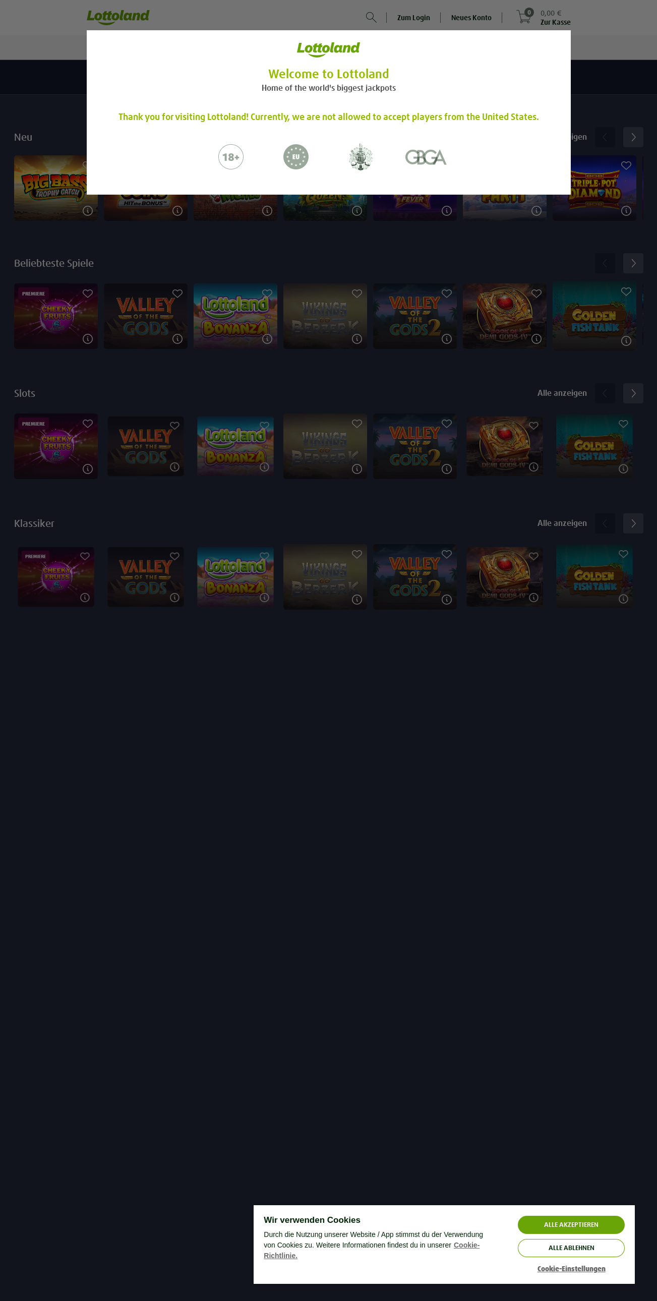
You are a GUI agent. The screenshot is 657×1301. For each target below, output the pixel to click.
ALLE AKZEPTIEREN (571, 1224)
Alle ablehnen (571, 1248)
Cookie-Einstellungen (571, 1269)
